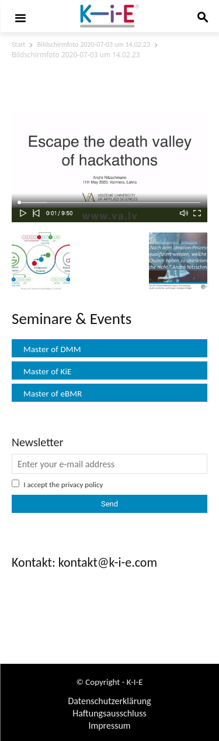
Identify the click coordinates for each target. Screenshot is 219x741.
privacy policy (82, 484)
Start (18, 44)
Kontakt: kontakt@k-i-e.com (84, 562)
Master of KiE (47, 371)
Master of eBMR (52, 393)
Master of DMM (52, 349)
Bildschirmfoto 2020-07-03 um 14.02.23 (93, 44)
